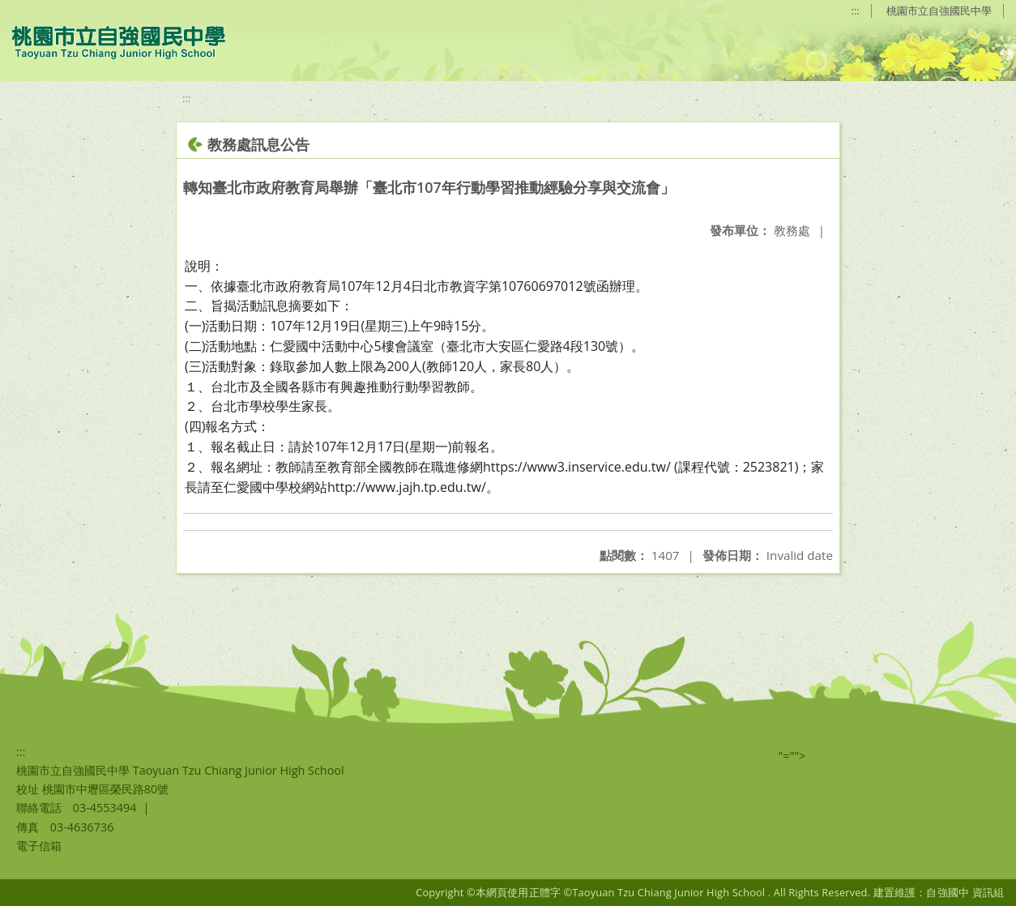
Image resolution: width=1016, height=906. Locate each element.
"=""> (792, 755)
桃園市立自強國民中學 (939, 10)
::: (856, 10)
